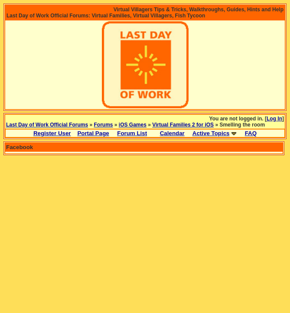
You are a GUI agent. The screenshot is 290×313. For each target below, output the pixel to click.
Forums (103, 125)
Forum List (132, 133)
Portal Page (93, 133)
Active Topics (211, 133)
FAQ (251, 133)
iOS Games (133, 125)
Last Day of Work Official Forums (47, 125)
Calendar (172, 133)
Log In (274, 119)
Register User (52, 133)
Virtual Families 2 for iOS (183, 125)
